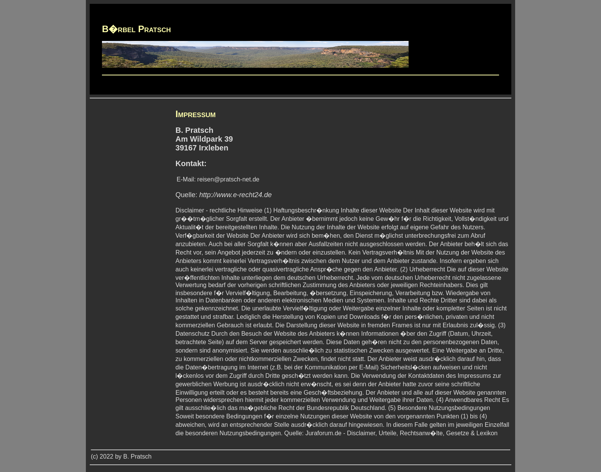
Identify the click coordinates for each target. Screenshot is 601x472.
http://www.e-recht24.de (235, 195)
